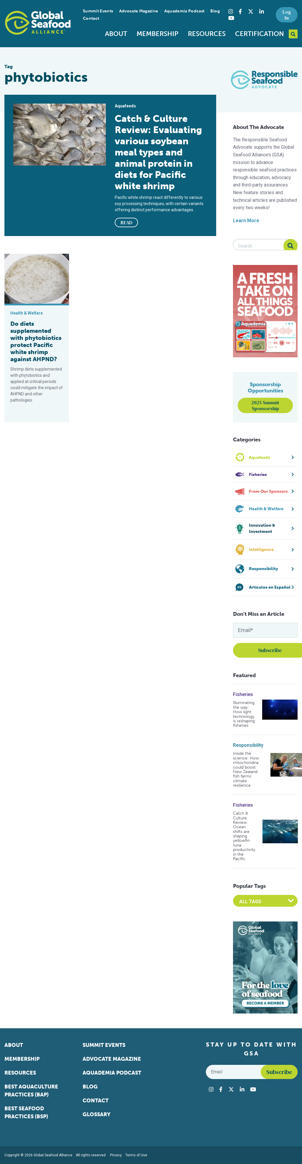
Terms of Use (136, 1155)
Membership (157, 34)
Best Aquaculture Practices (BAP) (31, 1090)
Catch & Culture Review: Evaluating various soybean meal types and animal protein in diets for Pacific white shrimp (158, 152)
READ (126, 222)
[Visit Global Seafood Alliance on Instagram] (230, 11)
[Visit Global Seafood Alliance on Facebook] (240, 11)
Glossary (97, 1114)
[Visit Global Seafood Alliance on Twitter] (250, 11)
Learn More (246, 220)
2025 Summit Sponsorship (265, 405)
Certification (259, 34)
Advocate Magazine (138, 11)
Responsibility (248, 745)
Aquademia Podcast (184, 11)
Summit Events (98, 11)
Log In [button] (287, 15)
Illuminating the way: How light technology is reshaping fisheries (244, 714)
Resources (207, 34)
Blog (214, 11)
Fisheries (243, 694)
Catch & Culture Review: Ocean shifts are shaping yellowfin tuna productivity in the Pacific (244, 836)
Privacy (116, 1155)
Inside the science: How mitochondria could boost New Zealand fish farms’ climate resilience (246, 769)
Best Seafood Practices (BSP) (26, 1112)
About (116, 34)
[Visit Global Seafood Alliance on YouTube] (231, 18)
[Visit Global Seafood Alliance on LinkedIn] (261, 11)
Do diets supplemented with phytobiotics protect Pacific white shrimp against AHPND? (35, 341)
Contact (91, 18)
